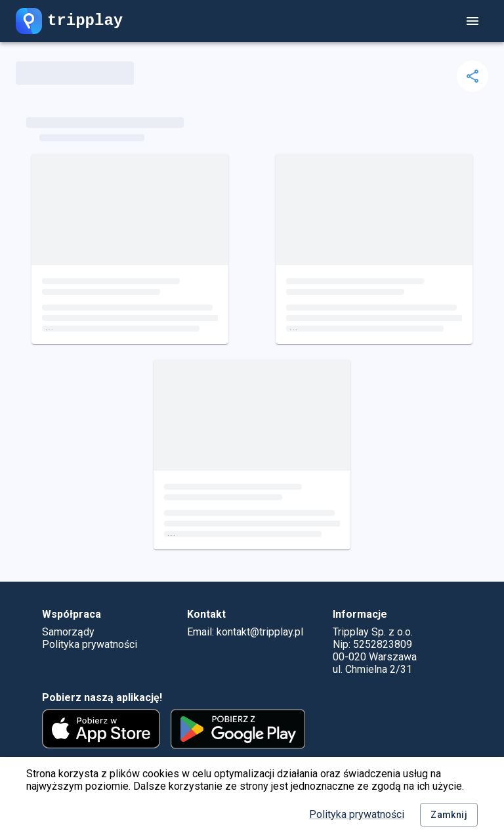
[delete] (472, 76)
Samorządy (68, 632)
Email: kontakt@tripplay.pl (245, 632)
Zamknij (449, 815)
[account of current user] (472, 21)
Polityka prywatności (356, 814)
